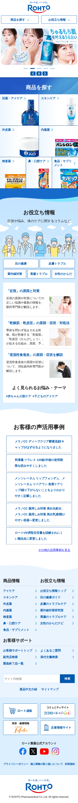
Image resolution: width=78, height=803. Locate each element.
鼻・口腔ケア (12, 623)
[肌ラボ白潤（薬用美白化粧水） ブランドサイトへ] (39, 46)
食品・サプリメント (16, 629)
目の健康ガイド (50, 597)
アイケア (9, 590)
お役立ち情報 (39, 216)
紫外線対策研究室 (51, 610)
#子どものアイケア (45, 396)
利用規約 (70, 764)
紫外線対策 (14, 273)
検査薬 (7, 616)
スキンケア (10, 597)
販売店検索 (10, 657)
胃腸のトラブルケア (53, 616)
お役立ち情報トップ (53, 590)
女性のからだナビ (51, 623)
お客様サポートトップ (17, 650)
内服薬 (7, 610)
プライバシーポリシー (15, 764)
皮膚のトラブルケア (53, 603)
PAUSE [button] (39, 73)
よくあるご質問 (50, 650)
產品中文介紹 (28, 689)
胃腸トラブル (39, 273)
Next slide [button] (45, 73)
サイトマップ (50, 689)
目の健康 (21, 263)
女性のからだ (63, 273)
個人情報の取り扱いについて (46, 764)
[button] (26, 68)
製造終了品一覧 (13, 663)
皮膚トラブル (57, 263)
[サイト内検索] (31, 678)
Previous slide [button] (33, 73)
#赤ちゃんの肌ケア (18, 396)
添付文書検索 (49, 657)
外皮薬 (7, 603)
